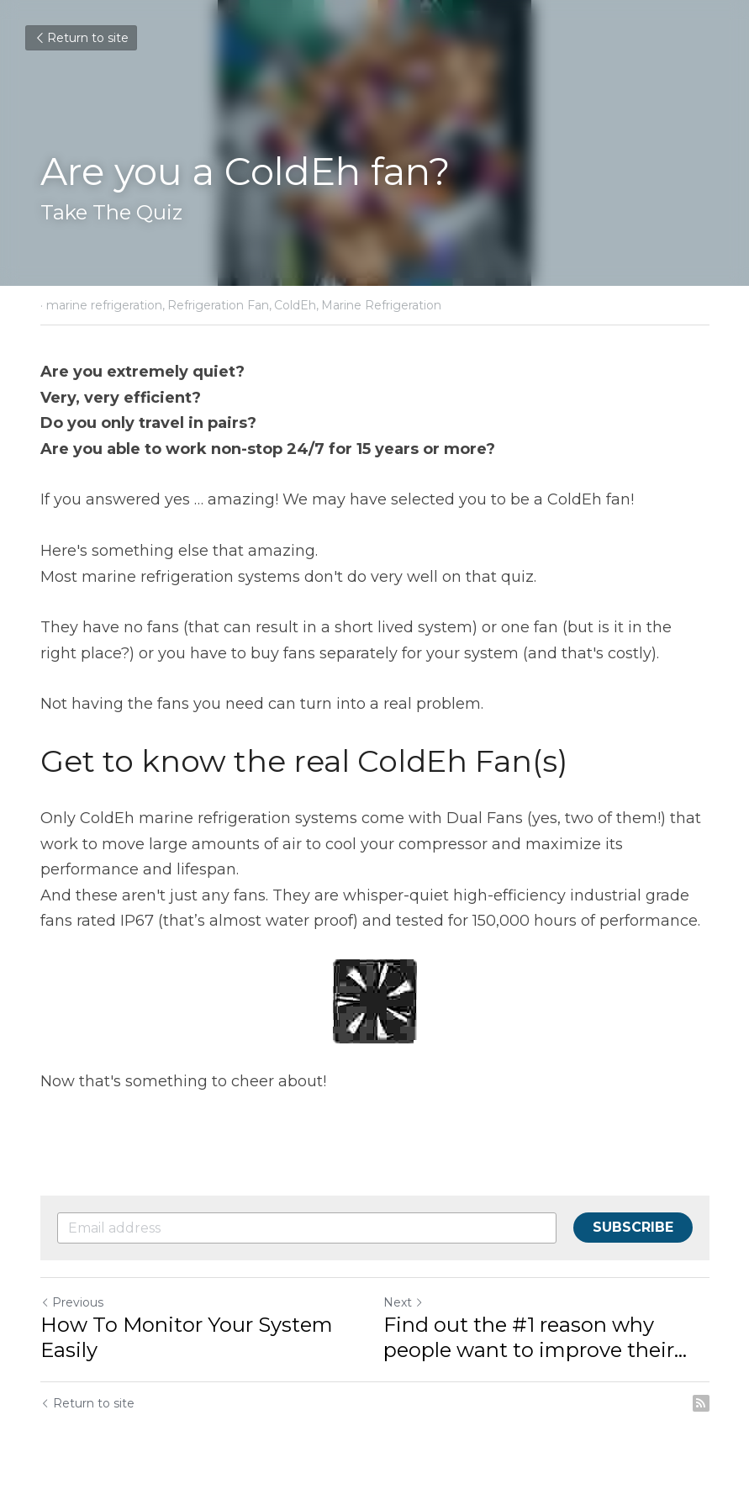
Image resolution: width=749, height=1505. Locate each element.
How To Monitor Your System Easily (186, 1337)
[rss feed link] (701, 1403)
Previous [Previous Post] (71, 1302)
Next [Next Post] (403, 1302)
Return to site (81, 37)
